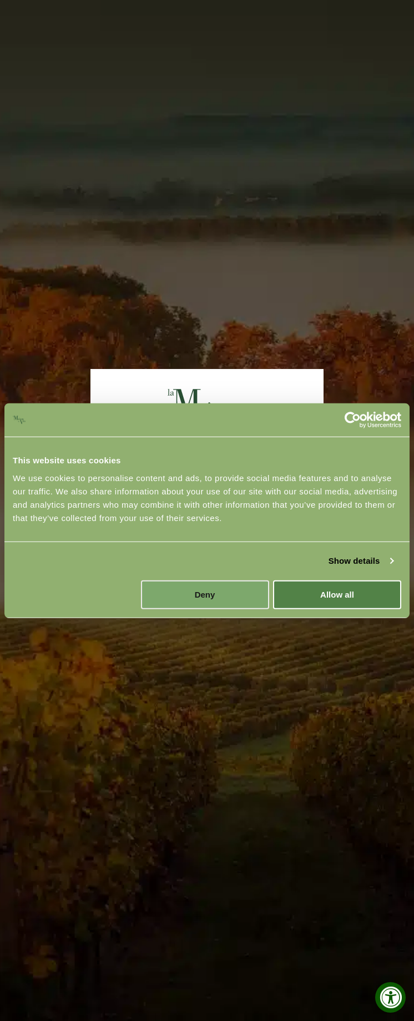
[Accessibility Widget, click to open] (390, 997)
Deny (205, 594)
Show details (354, 560)
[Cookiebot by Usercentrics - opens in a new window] (352, 420)
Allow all (337, 594)
